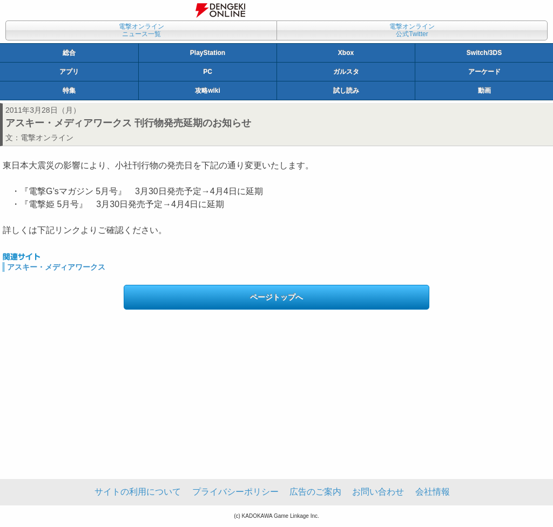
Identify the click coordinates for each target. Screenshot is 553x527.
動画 (484, 90)
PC (207, 72)
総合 (69, 53)
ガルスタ (346, 72)
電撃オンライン (47, 137)
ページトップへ (276, 297)
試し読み (346, 90)
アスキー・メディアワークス (56, 267)
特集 (69, 90)
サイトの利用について (138, 491)
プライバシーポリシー (235, 491)
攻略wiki (207, 90)
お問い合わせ (378, 491)
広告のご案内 (315, 491)
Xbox (346, 53)
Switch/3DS (484, 53)
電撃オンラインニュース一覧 (141, 30)
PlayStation (207, 53)
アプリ (69, 72)
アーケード (484, 72)
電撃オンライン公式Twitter (412, 30)
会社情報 (432, 491)
